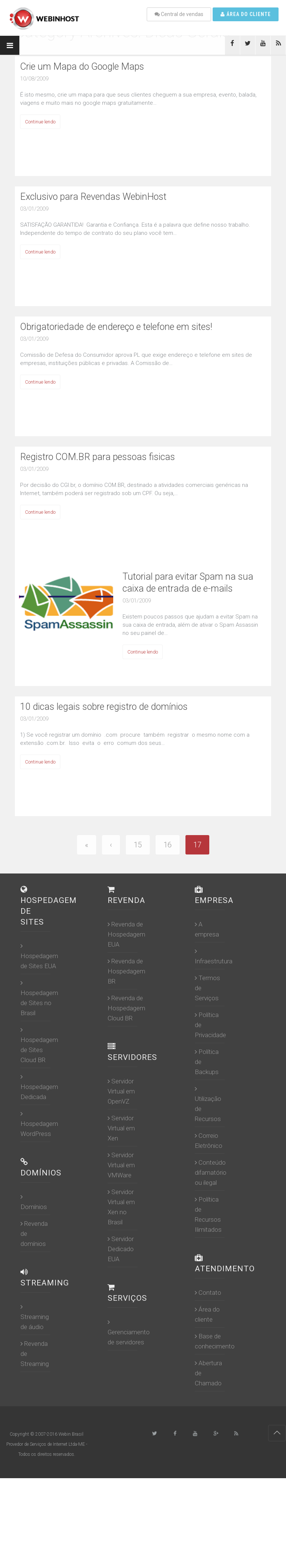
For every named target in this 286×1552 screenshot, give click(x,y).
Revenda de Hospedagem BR (126, 971)
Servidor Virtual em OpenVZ (121, 1091)
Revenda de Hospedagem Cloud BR (126, 1008)
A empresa (207, 929)
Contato (208, 1292)
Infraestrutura (213, 956)
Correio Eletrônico (208, 1140)
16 (167, 844)
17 (197, 844)
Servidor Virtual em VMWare (121, 1165)
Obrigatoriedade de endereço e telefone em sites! (116, 326)
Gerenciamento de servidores (129, 1332)
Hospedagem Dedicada (39, 1087)
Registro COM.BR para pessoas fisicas (97, 456)
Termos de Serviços (207, 988)
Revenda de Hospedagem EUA (126, 934)
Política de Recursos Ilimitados (208, 1214)
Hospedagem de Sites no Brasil (39, 998)
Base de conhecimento (215, 1341)
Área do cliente (245, 14)
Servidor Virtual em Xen (121, 1128)
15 (138, 844)
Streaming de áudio (34, 1317)
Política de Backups (207, 1062)
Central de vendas (179, 14)
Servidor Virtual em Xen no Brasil (121, 1207)
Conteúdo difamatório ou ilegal (210, 1172)
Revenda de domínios (34, 1233)
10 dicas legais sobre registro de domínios (104, 706)
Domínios (33, 1202)
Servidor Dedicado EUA (121, 1249)
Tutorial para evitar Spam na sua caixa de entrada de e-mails (188, 582)
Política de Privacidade (210, 1025)
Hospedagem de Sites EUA (39, 956)
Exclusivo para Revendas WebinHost (93, 196)
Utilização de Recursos (208, 1104)
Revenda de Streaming (34, 1353)
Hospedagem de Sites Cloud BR (39, 1045)
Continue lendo (40, 122)
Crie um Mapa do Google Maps (82, 66)
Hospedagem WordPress (39, 1123)
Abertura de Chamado (208, 1373)
